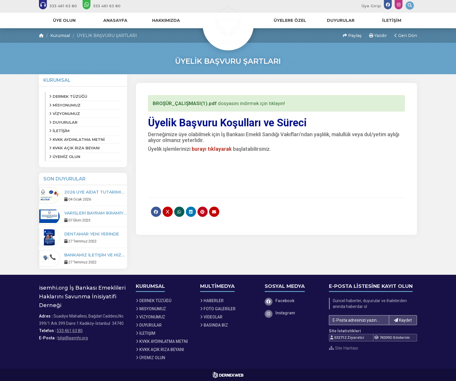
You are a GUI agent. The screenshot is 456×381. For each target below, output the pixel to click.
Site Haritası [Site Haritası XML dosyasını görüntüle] (343, 348)
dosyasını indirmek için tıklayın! (219, 103)
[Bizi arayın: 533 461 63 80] (62, 5)
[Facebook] (292, 301)
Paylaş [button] (352, 35)
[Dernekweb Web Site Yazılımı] (228, 375)
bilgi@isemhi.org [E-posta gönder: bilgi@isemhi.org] (73, 338)
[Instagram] (292, 313)
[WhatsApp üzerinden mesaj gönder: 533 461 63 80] (105, 5)
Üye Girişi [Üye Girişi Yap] (371, 5)
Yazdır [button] (378, 35)
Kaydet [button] (403, 320)
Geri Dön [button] (405, 35)
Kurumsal (60, 35)
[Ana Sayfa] (228, 24)
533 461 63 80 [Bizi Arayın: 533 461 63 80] (70, 330)
